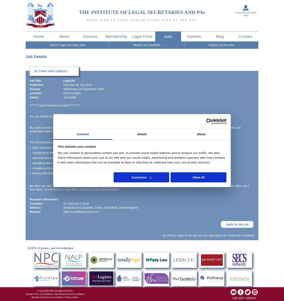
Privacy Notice (71, 297)
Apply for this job (237, 224)
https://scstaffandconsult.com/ (81, 211)
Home (38, 36)
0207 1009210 (247, 298)
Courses (90, 36)
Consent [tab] (83, 134)
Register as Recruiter (221, 45)
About (64, 36)
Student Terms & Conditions (39, 294)
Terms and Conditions (241, 235)
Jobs (168, 36)
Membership (116, 36)
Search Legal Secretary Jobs (67, 45)
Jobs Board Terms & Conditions (69, 294)
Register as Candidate (147, 45)
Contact (245, 36)
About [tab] (201, 134)
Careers (194, 36)
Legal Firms (142, 36)
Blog (220, 36)
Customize (141, 177)
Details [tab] (142, 134)
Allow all (198, 177)
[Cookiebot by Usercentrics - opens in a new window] (209, 121)
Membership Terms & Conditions (47, 297)
